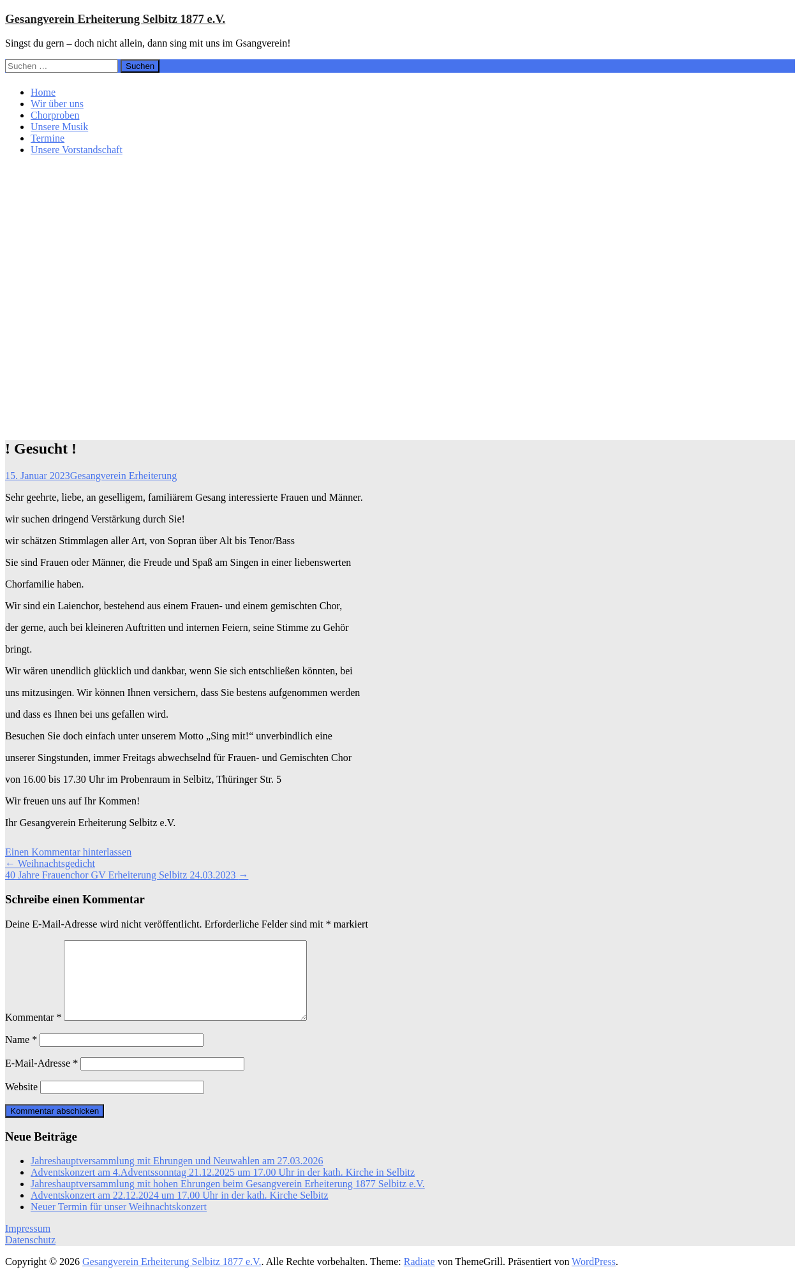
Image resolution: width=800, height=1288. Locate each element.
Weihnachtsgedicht (50, 863)
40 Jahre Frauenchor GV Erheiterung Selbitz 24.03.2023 (126, 875)
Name (21, 1054)
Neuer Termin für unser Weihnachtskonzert (119, 1222)
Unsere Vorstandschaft (76, 149)
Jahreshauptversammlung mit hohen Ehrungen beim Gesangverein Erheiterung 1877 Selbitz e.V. (228, 1199)
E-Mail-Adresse (41, 1078)
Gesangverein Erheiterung (123, 475)
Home (43, 92)
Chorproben (55, 115)
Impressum (27, 1243)
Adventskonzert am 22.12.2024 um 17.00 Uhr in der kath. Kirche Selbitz (180, 1210)
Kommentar (33, 1032)
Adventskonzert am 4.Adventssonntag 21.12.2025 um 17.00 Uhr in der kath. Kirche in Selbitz (223, 1187)
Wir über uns (57, 103)
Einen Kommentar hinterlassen (68, 852)
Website (21, 1102)
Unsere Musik (59, 126)
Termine (47, 138)
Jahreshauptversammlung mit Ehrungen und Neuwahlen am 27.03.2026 (177, 1176)
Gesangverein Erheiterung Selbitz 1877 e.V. (115, 19)
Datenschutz (30, 1255)
